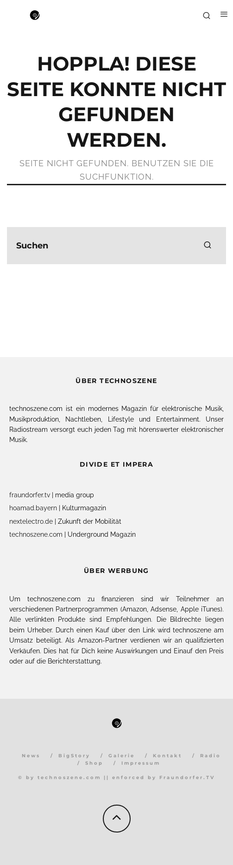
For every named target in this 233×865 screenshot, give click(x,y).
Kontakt (167, 756)
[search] (207, 245)
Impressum (140, 763)
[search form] (116, 245)
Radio (210, 756)
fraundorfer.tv (29, 495)
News (31, 756)
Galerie (121, 756)
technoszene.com (36, 534)
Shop (94, 763)
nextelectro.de (31, 521)
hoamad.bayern (33, 508)
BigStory (74, 756)
